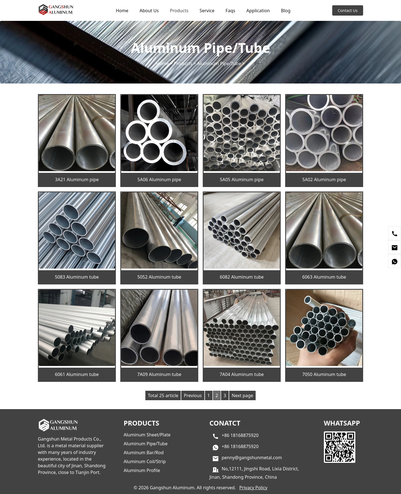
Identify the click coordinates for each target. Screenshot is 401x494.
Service (207, 11)
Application (258, 11)
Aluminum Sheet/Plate (147, 435)
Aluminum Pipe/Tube (219, 63)
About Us (149, 11)
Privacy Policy (253, 488)
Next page (242, 395)
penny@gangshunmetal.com (252, 457)
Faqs (230, 11)
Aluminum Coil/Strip (145, 461)
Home (122, 11)
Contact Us (348, 10)
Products (179, 11)
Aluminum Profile (142, 470)
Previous (193, 395)
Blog (285, 11)
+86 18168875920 (240, 435)
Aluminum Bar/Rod (144, 452)
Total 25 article (163, 395)
